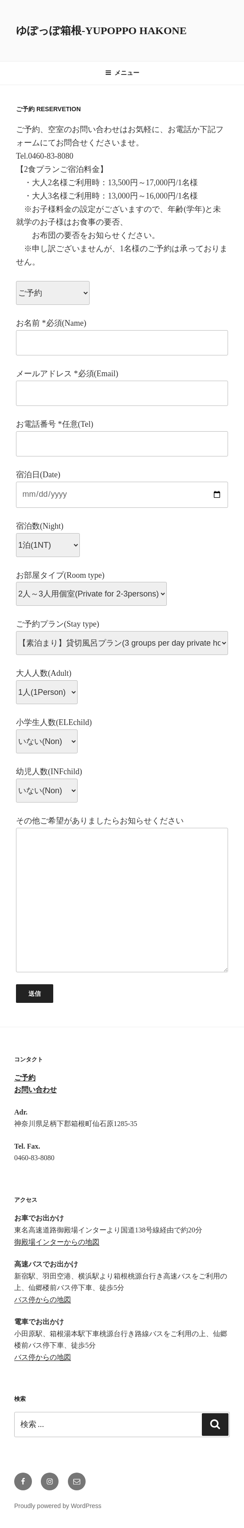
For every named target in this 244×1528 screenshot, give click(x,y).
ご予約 (24, 1077)
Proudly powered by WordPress (58, 1505)
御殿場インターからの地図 (56, 1242)
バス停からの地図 (42, 1299)
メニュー (122, 72)
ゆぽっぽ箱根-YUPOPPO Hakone (101, 30)
